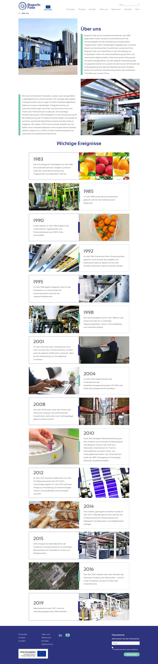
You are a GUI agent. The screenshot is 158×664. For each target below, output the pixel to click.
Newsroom (116, 9)
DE (136, 9)
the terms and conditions (128, 649)
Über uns (104, 9)
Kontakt (128, 9)
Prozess (81, 9)
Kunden (92, 9)
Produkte (70, 9)
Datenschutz (47, 644)
